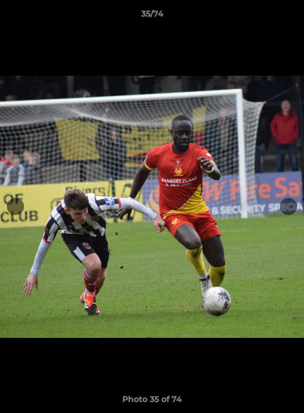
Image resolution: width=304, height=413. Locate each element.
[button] (290, 16)
